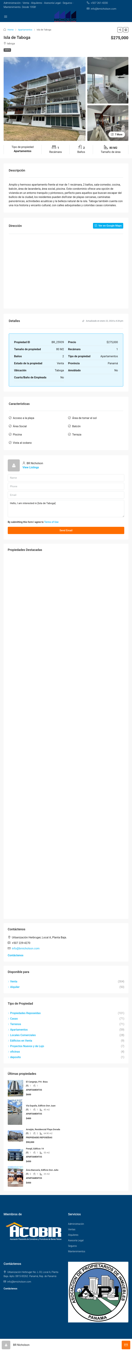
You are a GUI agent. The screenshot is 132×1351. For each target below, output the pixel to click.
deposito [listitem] (14, 1057)
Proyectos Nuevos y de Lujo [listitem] (26, 1046)
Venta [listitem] (12, 981)
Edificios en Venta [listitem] (20, 1040)
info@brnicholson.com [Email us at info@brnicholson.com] (26, 948)
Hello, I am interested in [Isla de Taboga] (66, 508)
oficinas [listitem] (14, 1051)
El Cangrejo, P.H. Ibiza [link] (37, 1081)
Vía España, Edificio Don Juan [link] (41, 1105)
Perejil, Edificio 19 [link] (35, 1148)
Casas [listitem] (13, 1018)
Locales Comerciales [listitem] (22, 1035)
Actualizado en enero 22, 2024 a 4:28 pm (102, 321)
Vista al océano (22, 442)
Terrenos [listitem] (14, 1024)
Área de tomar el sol (84, 418)
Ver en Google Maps (108, 225)
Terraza (76, 434)
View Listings (31, 467)
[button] (120, 29)
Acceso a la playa (23, 418)
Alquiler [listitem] (14, 987)
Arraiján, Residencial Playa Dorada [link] (43, 1129)
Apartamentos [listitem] (18, 1029)
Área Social (20, 426)
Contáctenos (15, 955)
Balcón (76, 426)
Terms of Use (51, 522)
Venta (7, 50)
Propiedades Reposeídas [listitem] (24, 1013)
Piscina (17, 434)
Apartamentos (25, 29)
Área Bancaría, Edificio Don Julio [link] (42, 1170)
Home (11, 29)
